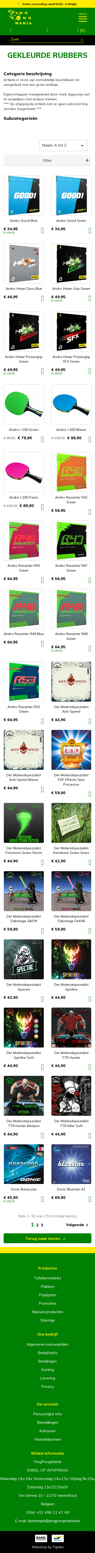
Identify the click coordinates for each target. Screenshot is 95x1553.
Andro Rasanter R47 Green (71, 568)
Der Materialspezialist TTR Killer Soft (71, 1123)
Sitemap (47, 1320)
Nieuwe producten (47, 1311)
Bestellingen (47, 1422)
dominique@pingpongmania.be (54, 1520)
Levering (47, 1378)
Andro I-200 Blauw (71, 429)
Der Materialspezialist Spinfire (71, 987)
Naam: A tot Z (63, 146)
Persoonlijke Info (47, 1413)
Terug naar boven (46, 1239)
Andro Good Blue (23, 220)
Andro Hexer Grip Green (71, 288)
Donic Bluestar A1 (71, 1189)
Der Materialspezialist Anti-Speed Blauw (24, 777)
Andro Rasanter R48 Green (71, 636)
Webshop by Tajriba (48, 1547)
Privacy (47, 1386)
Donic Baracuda (24, 1189)
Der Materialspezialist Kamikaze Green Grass (71, 850)
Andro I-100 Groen (23, 429)
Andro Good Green (71, 220)
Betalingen (47, 1361)
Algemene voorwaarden (47, 1344)
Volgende (78, 1225)
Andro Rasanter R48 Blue (24, 634)
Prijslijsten (47, 1294)
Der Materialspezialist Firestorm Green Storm (24, 850)
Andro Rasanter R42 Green (71, 499)
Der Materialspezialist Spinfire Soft (24, 1055)
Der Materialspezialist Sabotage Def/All (71, 918)
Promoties (47, 1303)
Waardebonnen (47, 1439)
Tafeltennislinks (47, 1278)
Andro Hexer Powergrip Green (24, 359)
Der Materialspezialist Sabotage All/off (24, 918)
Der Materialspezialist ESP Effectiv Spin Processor (71, 780)
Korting (47, 1369)
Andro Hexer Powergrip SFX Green (71, 359)
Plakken (47, 1286)
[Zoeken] (47, 40)
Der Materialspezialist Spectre (24, 987)
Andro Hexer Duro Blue (24, 288)
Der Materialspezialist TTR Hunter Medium (24, 1123)
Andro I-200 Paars (23, 497)
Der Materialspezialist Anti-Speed (71, 709)
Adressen (47, 1430)
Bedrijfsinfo (48, 1352)
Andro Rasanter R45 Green (23, 568)
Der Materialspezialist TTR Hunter (71, 1055)
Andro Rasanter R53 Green (23, 709)
